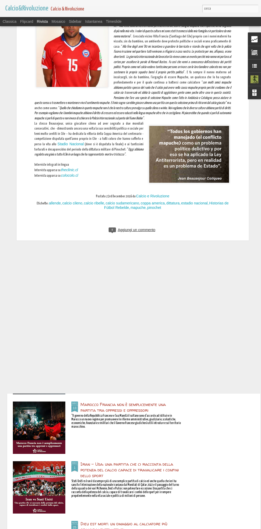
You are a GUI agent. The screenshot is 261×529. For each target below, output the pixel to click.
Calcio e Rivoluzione (152, 103)
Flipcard (26, 21)
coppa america (153, 110)
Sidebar (75, 21)
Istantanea (93, 21)
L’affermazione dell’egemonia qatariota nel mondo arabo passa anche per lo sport (131, 347)
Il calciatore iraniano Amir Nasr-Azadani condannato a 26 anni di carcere (123, 288)
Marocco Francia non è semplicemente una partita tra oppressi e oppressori (123, 407)
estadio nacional (194, 110)
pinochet (154, 114)
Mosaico (58, 21)
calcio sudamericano (122, 110)
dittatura (173, 110)
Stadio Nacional (70, 51)
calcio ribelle (94, 110)
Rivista (42, 21)
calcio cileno (72, 110)
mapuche (138, 114)
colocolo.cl (69, 82)
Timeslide (113, 21)
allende (55, 110)
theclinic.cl (69, 77)
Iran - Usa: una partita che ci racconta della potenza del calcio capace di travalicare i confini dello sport (130, 469)
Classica (10, 21)
